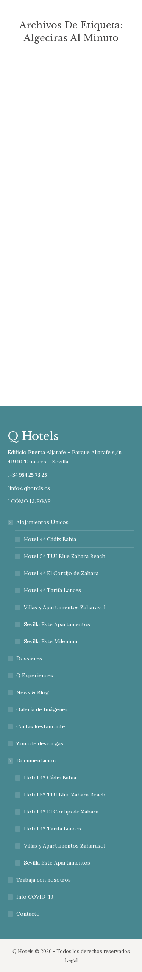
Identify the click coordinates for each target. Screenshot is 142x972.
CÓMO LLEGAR (29, 501)
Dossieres (29, 658)
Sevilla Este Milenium (50, 641)
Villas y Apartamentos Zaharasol (64, 607)
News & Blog (32, 692)
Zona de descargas (39, 743)
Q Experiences (34, 675)
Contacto (28, 913)
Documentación (32, 760)
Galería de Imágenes (42, 709)
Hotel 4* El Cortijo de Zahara (61, 573)
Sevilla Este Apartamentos (57, 624)
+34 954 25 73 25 (28, 475)
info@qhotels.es (29, 488)
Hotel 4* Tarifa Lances (52, 590)
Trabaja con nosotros (43, 879)
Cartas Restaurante (40, 726)
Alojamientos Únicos (39, 522)
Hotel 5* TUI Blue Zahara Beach (64, 556)
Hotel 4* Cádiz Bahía (50, 539)
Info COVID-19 (34, 896)
